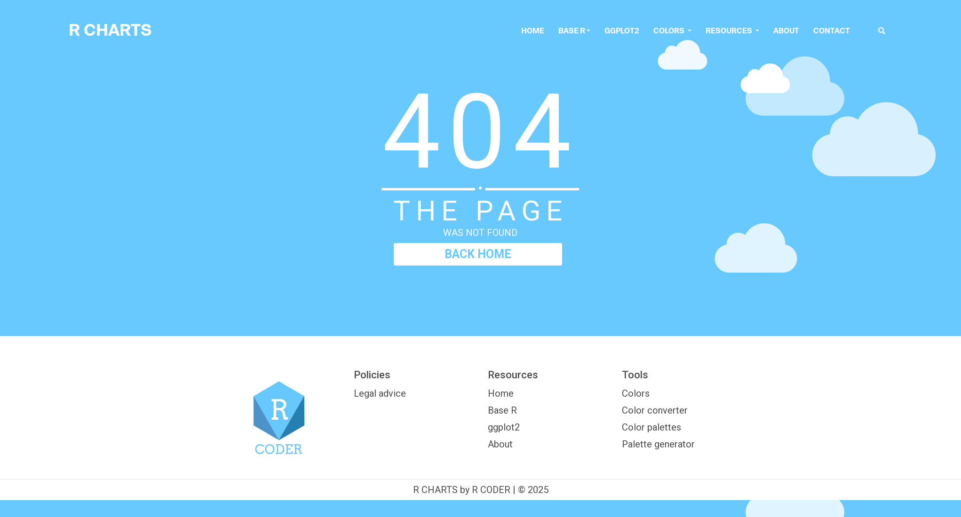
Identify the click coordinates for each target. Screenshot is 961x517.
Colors (636, 393)
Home (532, 30)
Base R (571, 30)
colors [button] (669, 30)
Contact (831, 30)
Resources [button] (730, 30)
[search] (881, 30)
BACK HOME (478, 254)
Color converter (655, 410)
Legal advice (380, 393)
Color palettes (651, 427)
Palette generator (658, 444)
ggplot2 (621, 30)
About (786, 30)
